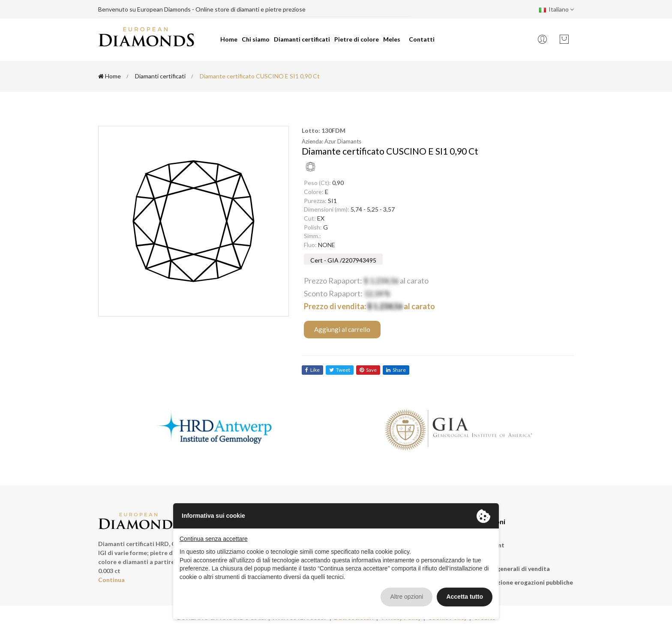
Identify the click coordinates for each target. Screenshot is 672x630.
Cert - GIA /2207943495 (343, 260)
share (396, 370)
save (368, 370)
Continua (111, 579)
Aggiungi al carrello (342, 329)
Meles (391, 39)
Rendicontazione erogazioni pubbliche (519, 582)
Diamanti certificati (302, 39)
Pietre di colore (356, 39)
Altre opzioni (406, 596)
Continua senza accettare (214, 538)
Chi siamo (256, 39)
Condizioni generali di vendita (507, 568)
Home (228, 39)
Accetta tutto (464, 596)
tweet (339, 370)
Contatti (422, 39)
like (312, 370)
